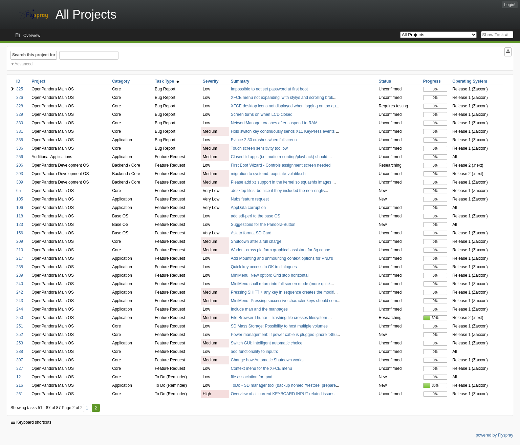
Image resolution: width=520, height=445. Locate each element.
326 (19, 97)
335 (19, 139)
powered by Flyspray (494, 435)
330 (19, 123)
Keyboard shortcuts (31, 422)
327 (19, 368)
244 (19, 309)
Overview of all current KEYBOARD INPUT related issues (282, 393)
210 (19, 250)
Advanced (23, 64)
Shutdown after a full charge (256, 241)
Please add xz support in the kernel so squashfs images (281, 182)
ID (18, 81)
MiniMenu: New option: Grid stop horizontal (269, 275)
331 (19, 131)
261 (19, 393)
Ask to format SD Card (251, 233)
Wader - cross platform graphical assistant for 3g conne (280, 250)
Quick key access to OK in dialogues (264, 266)
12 (18, 377)
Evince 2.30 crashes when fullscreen (264, 139)
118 (19, 216)
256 (19, 156)
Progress (432, 81)
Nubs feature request (250, 199)
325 (19, 89)
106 (19, 207)
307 (19, 360)
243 (19, 300)
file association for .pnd (252, 377)
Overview (31, 35)
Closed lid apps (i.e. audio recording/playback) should (279, 156)
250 (19, 317)
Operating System (469, 81)
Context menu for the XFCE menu (261, 368)
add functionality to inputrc (254, 351)
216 (19, 385)
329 (19, 114)
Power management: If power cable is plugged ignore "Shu (284, 334)
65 (18, 190)
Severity (211, 81)
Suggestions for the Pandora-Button (263, 224)
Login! (509, 4)
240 (19, 283)
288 (19, 351)
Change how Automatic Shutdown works (267, 360)
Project (38, 81)
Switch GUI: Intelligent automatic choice (266, 343)
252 (19, 334)
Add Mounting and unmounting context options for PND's (282, 258)
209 (19, 241)
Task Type (167, 81)
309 (19, 182)
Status (384, 81)
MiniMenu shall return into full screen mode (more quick (281, 283)
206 (19, 165)
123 (19, 224)
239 (19, 275)
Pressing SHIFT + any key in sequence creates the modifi (282, 292)
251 (19, 326)
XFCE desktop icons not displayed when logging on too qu (283, 106)
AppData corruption (248, 207)
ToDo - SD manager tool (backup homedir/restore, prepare (283, 385)
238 (19, 266)
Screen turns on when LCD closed (261, 114)
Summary (240, 81)
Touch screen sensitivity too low (259, 148)
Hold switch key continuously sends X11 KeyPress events (283, 131)
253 (19, 343)
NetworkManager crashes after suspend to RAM (274, 123)
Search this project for (33, 54)
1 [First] (87, 408)
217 (19, 258)
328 (19, 106)
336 (19, 148)
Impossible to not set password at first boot (269, 89)
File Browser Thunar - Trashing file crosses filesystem (279, 317)
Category (121, 81)
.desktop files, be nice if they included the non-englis (278, 190)
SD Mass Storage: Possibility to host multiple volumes (279, 326)
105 (19, 199)
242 (19, 292)
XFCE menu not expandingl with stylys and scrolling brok (282, 97)
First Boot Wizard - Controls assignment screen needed (281, 165)
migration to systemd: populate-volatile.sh (268, 173)
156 (19, 233)
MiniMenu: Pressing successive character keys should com (284, 300)
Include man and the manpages (259, 309)
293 (19, 173)
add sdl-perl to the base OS (255, 216)
